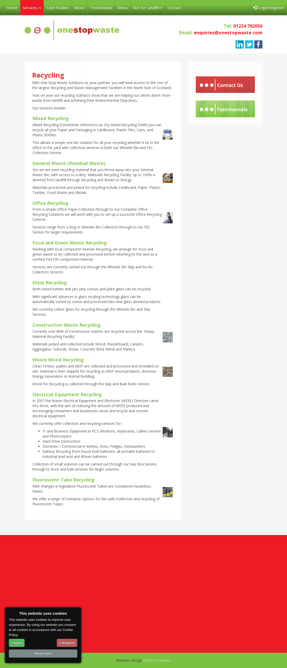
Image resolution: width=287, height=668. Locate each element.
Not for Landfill (147, 7)
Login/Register (268, 7)
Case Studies (57, 7)
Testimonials (101, 7)
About (79, 7)
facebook (258, 44)
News (123, 7)
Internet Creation (157, 660)
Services (32, 7)
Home (12, 7)
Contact (174, 7)
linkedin (240, 44)
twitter (249, 44)
